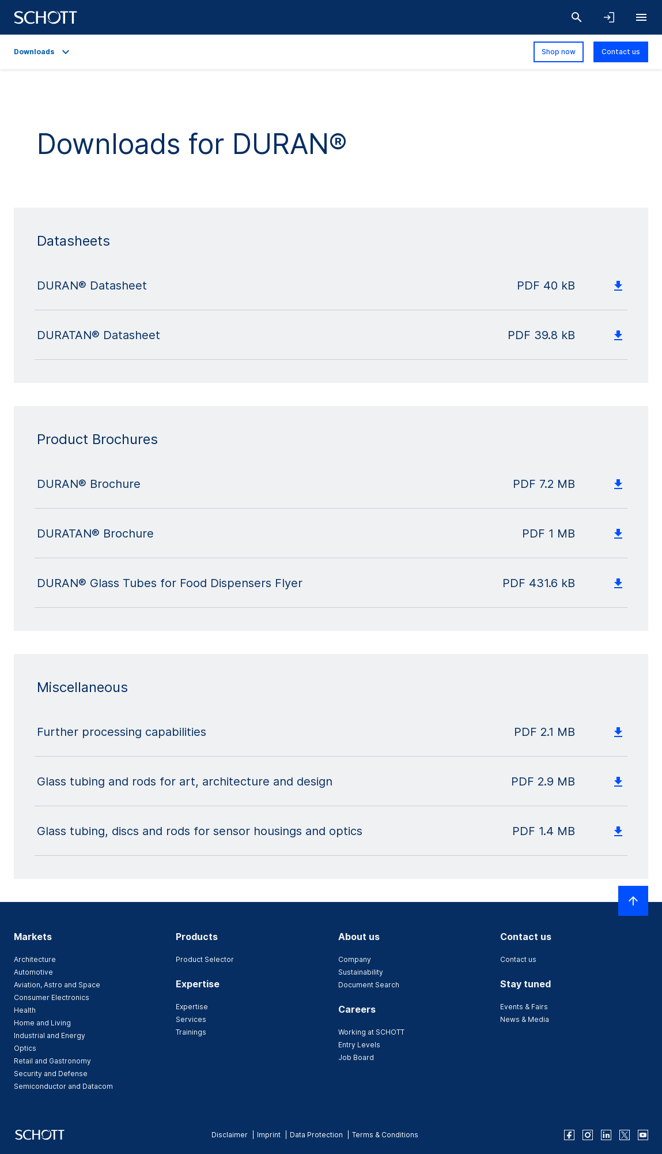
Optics (25, 1048)
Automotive (33, 972)
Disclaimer (229, 1134)
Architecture (35, 959)
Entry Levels (359, 1044)
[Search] (577, 17)
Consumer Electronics (51, 997)
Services (191, 1019)
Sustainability (360, 972)
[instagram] (587, 1135)
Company (354, 959)
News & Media (524, 1019)
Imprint (269, 1134)
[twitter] (624, 1135)
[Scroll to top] (633, 901)
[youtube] (643, 1135)
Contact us (621, 51)
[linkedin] (606, 1135)
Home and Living (42, 1022)
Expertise (192, 1006)
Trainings (191, 1032)
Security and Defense (51, 1073)
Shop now (559, 51)
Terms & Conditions (385, 1134)
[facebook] (569, 1135)
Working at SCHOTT (371, 1032)
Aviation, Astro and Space (57, 984)
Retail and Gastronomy (52, 1061)
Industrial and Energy (49, 1035)
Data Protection (316, 1134)
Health (25, 1010)
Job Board (356, 1057)
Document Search (368, 984)
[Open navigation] (641, 17)
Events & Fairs (524, 1006)
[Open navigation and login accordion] (609, 17)
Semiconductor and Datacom (63, 1086)
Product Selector (205, 959)
